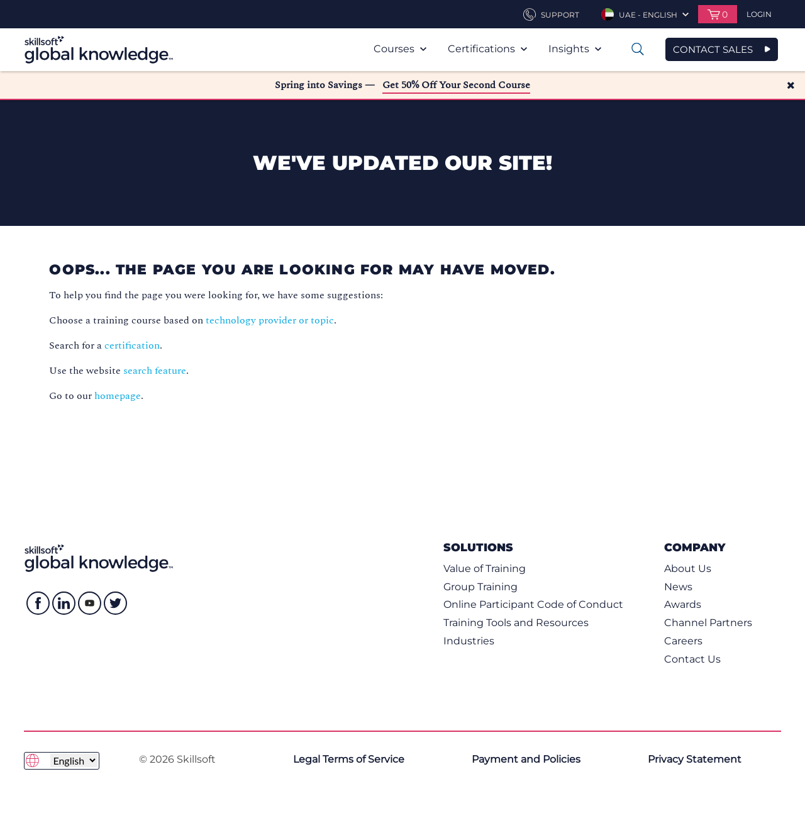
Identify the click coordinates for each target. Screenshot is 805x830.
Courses (400, 49)
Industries (468, 641)
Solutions (478, 547)
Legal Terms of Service (348, 759)
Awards (682, 604)
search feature (154, 370)
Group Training (480, 587)
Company (694, 547)
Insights (574, 49)
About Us (687, 569)
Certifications (487, 49)
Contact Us (692, 659)
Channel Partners (708, 623)
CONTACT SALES (713, 49)
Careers (683, 641)
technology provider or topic (270, 320)
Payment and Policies (526, 759)
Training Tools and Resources (516, 623)
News (678, 587)
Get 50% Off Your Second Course (456, 85)
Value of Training (484, 569)
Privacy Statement (694, 759)
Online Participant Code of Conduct (533, 604)
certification (132, 345)
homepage (117, 395)
